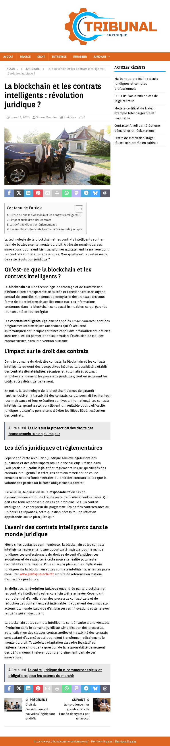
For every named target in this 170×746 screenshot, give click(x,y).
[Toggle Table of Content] (77, 209)
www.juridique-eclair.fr (37, 574)
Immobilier (80, 56)
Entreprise (59, 56)
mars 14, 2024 (20, 117)
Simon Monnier (46, 117)
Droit (41, 56)
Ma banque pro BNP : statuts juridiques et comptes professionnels (136, 83)
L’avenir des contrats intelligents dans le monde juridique (46, 229)
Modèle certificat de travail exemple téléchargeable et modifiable (134, 113)
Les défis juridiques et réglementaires (33, 224)
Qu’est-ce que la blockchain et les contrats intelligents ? (45, 215)
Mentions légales (125, 741)
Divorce (25, 56)
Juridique (100, 56)
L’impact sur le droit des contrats (30, 220)
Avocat (8, 56)
